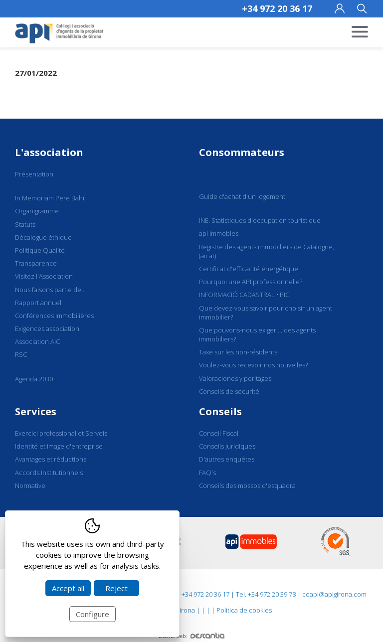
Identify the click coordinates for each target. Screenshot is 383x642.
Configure (92, 614)
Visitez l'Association (44, 276)
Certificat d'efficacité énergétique (248, 268)
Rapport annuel (38, 302)
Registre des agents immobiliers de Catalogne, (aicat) (266, 251)
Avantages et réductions (50, 459)
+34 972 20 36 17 (277, 8)
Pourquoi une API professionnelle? (250, 281)
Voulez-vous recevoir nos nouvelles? (253, 364)
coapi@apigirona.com (334, 594)
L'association (49, 152)
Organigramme (37, 210)
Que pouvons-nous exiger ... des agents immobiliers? (257, 334)
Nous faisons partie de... (50, 289)
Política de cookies (244, 610)
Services (35, 411)
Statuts (25, 224)
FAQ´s (207, 472)
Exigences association (47, 328)
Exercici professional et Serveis (61, 433)
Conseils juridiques (227, 446)
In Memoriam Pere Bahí (49, 197)
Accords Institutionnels (49, 472)
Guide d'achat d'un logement (242, 196)
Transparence (36, 263)
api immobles (218, 233)
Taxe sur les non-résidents (238, 351)
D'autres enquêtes (226, 459)
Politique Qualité (40, 250)
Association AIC (37, 341)
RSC (21, 354)
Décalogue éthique (43, 237)
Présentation (34, 173)
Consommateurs (241, 152)
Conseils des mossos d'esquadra (247, 485)
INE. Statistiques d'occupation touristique (260, 220)
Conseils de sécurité (229, 391)
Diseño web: (191, 636)
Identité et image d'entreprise (59, 446)
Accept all (68, 588)
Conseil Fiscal (218, 433)
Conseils (220, 411)
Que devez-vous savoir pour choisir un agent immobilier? (265, 312)
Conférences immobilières (54, 315)
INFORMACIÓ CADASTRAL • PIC (244, 294)
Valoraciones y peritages (235, 378)
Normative (30, 485)
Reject (116, 588)
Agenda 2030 (34, 378)
